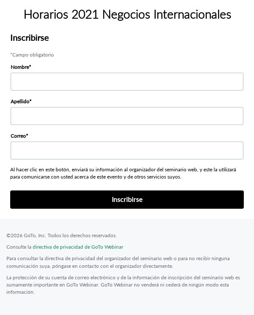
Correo (18, 136)
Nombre (20, 67)
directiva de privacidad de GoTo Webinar (78, 247)
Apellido (20, 101)
